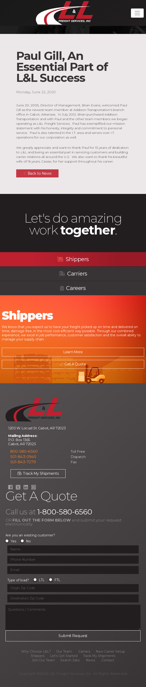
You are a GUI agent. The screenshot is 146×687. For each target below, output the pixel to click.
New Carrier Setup (110, 651)
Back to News (37, 173)
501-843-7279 (23, 462)
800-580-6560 (24, 451)
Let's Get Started (63, 655)
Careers (73, 288)
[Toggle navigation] (137, 13)
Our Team (64, 651)
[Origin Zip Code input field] (73, 588)
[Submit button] (73, 635)
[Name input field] (73, 549)
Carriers (73, 273)
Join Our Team (43, 660)
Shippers (73, 259)
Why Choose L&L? (36, 651)
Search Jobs (70, 660)
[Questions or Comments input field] (73, 617)
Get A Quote (72, 364)
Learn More (72, 352)
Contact (107, 660)
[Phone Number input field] (73, 560)
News (90, 660)
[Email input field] (73, 570)
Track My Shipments (38, 473)
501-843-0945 (23, 456)
